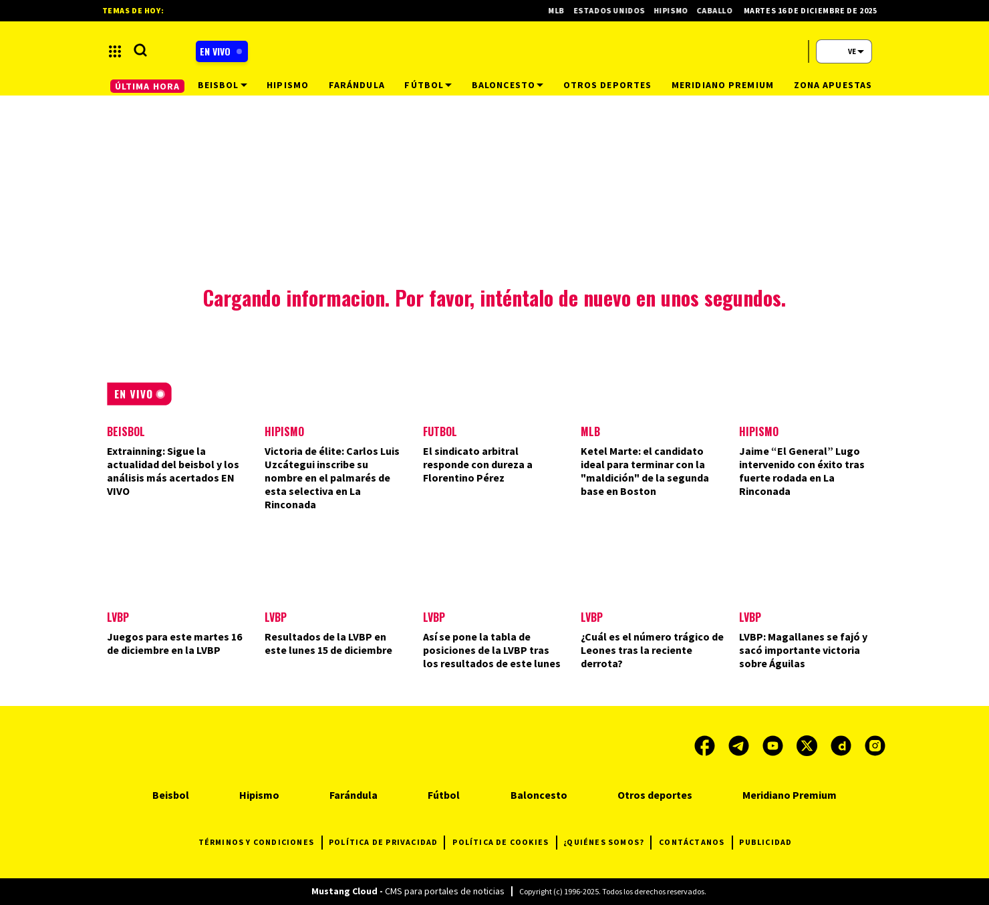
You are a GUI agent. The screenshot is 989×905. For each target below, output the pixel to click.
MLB (590, 431)
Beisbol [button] (222, 85)
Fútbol (444, 794)
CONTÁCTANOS (695, 843)
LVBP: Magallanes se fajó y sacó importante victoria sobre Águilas (803, 650)
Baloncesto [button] (507, 85)
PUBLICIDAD (765, 842)
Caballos (723, 10)
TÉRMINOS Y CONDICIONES (260, 843)
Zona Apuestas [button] (833, 85)
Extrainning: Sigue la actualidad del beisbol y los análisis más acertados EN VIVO (173, 471)
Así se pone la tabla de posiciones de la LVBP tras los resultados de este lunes (492, 650)
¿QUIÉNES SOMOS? (607, 843)
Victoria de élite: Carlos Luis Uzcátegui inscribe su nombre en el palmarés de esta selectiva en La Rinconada (332, 477)
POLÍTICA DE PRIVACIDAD (386, 843)
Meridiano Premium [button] (723, 85)
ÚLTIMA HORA (147, 86)
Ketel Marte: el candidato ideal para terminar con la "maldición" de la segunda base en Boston (645, 471)
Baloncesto (539, 794)
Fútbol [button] (428, 85)
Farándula (353, 794)
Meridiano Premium (789, 794)
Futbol (440, 431)
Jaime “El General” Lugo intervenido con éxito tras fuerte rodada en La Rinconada (802, 471)
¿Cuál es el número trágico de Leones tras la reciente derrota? (652, 650)
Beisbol (126, 431)
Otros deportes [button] (607, 85)
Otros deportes (654, 794)
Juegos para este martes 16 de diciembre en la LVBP (174, 643)
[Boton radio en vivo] (222, 51)
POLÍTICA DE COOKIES (504, 843)
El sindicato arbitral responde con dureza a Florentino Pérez (478, 464)
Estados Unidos (615, 10)
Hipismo (284, 431)
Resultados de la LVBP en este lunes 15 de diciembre (328, 643)
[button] (115, 51)
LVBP (118, 617)
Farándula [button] (357, 85)
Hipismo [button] (288, 85)
